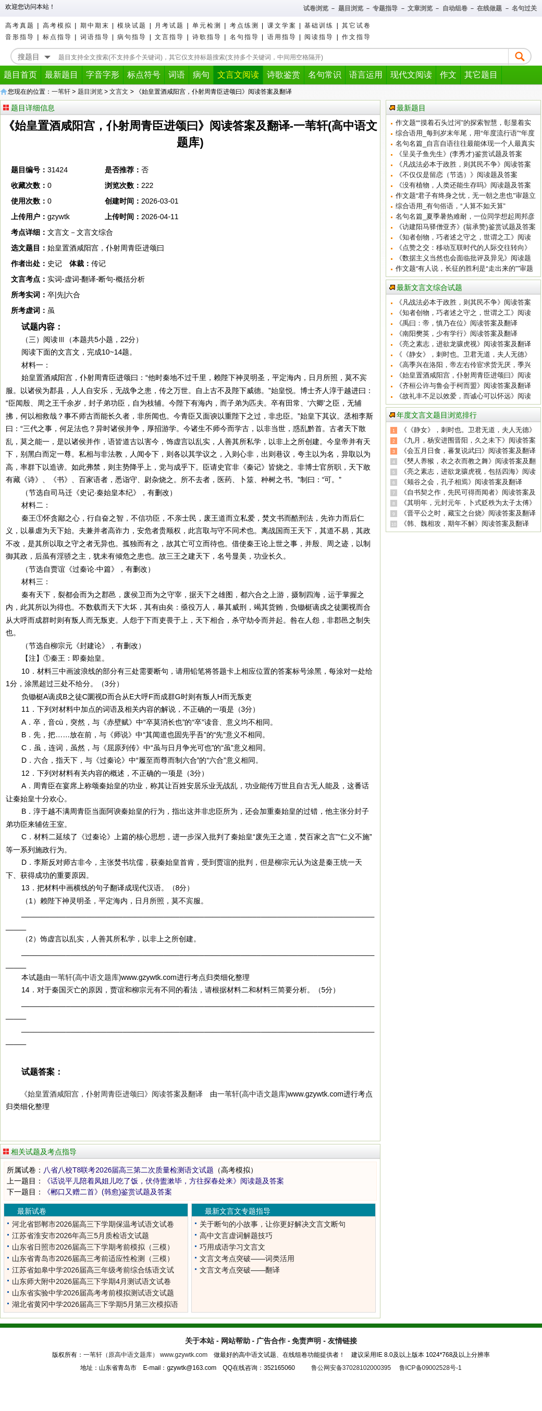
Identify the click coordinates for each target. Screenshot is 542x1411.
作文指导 (356, 37)
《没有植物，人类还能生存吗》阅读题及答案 (463, 185)
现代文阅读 (411, 74)
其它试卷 (356, 25)
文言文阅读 (238, 74)
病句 (201, 74)
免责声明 (306, 1341)
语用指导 (282, 37)
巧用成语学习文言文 (232, 1247)
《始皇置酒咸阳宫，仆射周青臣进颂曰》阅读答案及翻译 (111, 1094)
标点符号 (144, 74)
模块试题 (131, 25)
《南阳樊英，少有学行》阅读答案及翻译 (457, 333)
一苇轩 (61, 91)
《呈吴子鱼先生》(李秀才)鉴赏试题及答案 (459, 154)
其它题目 (481, 74)
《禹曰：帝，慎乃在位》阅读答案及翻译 (457, 323)
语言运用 (366, 74)
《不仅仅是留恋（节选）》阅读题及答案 (457, 175)
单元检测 (206, 25)
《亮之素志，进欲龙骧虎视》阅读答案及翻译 (463, 344)
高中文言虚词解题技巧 (236, 1235)
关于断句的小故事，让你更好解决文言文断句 (273, 1224)
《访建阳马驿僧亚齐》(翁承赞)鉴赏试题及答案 (466, 227)
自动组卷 (454, 8)
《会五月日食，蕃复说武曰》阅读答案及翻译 (468, 451)
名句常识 (324, 74)
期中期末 (94, 25)
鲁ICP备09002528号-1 (430, 1367)
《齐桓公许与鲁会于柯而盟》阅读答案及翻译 (463, 385)
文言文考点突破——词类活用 (247, 1258)
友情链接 (342, 1341)
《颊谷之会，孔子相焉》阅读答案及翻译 (461, 482)
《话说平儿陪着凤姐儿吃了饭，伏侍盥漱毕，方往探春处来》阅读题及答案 (163, 1181)
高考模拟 (57, 25)
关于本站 (199, 1341)
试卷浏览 (315, 8)
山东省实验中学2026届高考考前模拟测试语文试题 (93, 1293)
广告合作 (271, 1341)
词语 (176, 74)
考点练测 (244, 25)
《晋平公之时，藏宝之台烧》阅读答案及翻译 (468, 513)
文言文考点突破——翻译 (240, 1270)
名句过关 (524, 8)
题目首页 (20, 74)
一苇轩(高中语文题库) (86, 977)
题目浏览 (350, 8)
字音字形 (102, 74)
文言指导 (169, 37)
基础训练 (319, 25)
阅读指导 (319, 37)
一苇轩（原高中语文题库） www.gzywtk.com (145, 1354)
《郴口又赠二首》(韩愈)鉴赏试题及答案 (107, 1192)
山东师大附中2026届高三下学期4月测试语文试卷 (91, 1281)
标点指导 (57, 37)
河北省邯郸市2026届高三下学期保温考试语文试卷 (93, 1224)
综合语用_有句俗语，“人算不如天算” (451, 206)
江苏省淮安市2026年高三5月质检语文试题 (80, 1235)
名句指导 (244, 37)
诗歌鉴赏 (283, 74)
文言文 (118, 91)
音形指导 (19, 37)
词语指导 (94, 37)
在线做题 (489, 8)
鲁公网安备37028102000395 (351, 1367)
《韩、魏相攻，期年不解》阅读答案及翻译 (464, 523)
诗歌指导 (206, 37)
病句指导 (131, 37)
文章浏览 (420, 8)
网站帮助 (235, 1341)
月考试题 (169, 25)
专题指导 (385, 8)
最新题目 (61, 74)
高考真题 (19, 25)
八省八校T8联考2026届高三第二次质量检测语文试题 (128, 1170)
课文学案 (282, 25)
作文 (448, 74)
